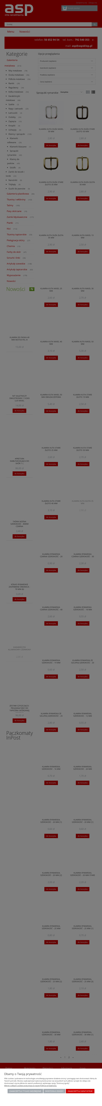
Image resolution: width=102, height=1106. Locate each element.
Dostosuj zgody (54, 1091)
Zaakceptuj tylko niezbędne (25, 1091)
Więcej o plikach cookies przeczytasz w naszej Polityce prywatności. (30, 1085)
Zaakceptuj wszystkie (80, 1091)
